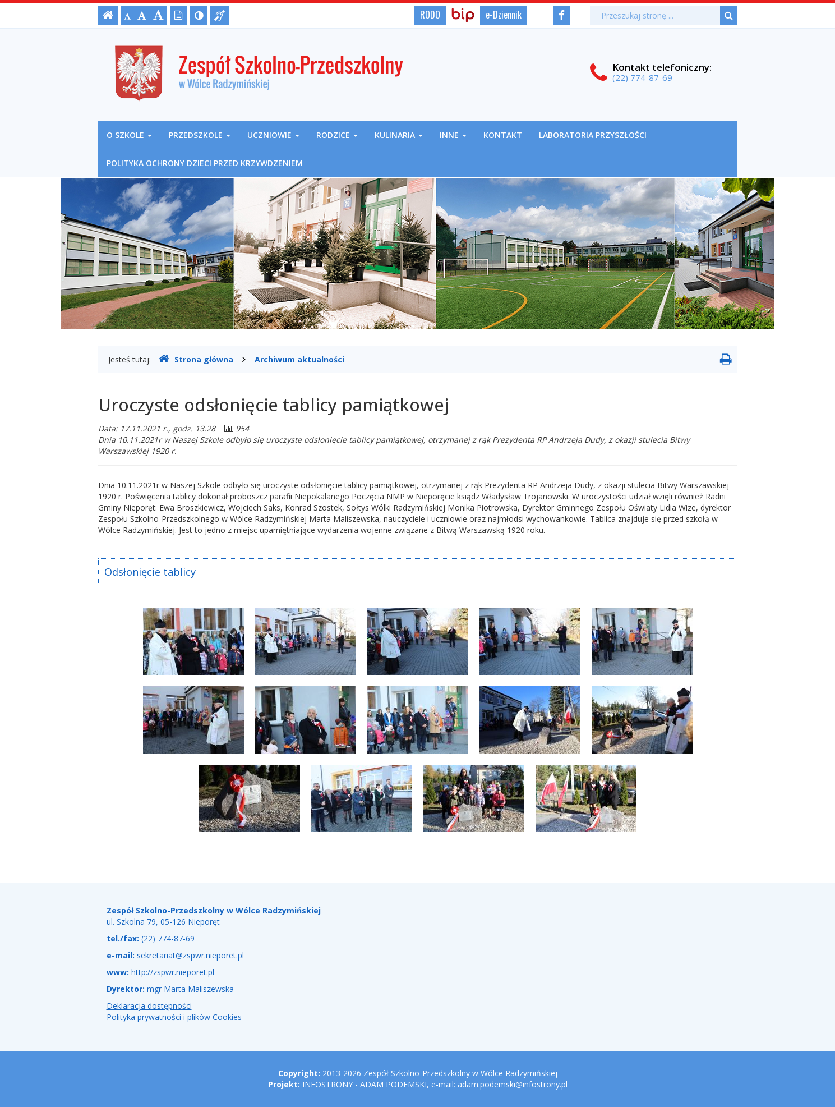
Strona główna (196, 359)
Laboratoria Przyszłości (593, 135)
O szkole (129, 135)
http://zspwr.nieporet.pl (172, 972)
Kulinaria (399, 135)
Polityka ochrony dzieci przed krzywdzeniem (205, 163)
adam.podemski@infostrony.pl (513, 1084)
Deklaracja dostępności (149, 1005)
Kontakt (502, 135)
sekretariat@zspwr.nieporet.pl (190, 955)
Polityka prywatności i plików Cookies (174, 1017)
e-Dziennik (504, 14)
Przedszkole (199, 135)
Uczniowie (273, 135)
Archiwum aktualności (299, 359)
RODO (430, 14)
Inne (453, 135)
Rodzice (337, 135)
